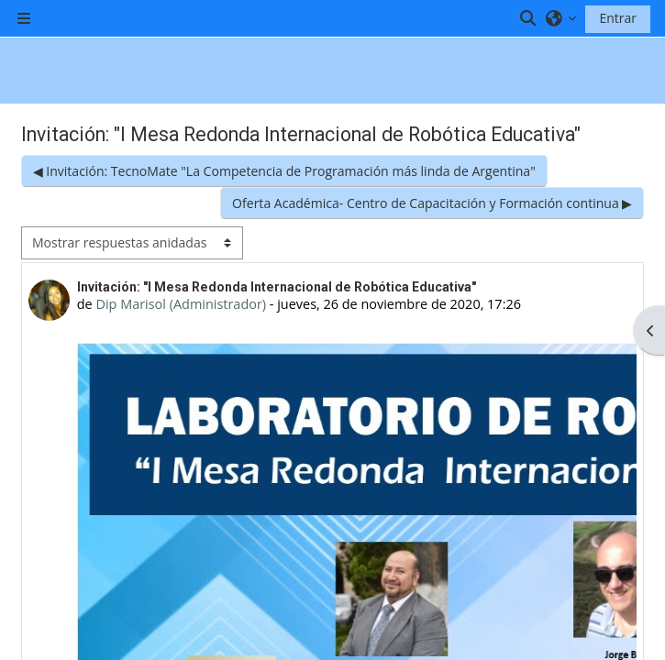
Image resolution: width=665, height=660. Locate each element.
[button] (528, 18)
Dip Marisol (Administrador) (180, 304)
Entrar (618, 18)
